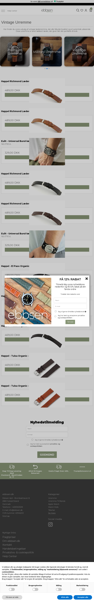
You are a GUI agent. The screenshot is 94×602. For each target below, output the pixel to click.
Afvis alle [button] (65, 597)
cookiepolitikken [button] (8, 572)
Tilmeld (70, 322)
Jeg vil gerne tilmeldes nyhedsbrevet (72, 311)
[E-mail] (70, 306)
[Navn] (70, 300)
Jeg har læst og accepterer (71, 317)
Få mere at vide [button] (12, 597)
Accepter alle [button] (82, 597)
